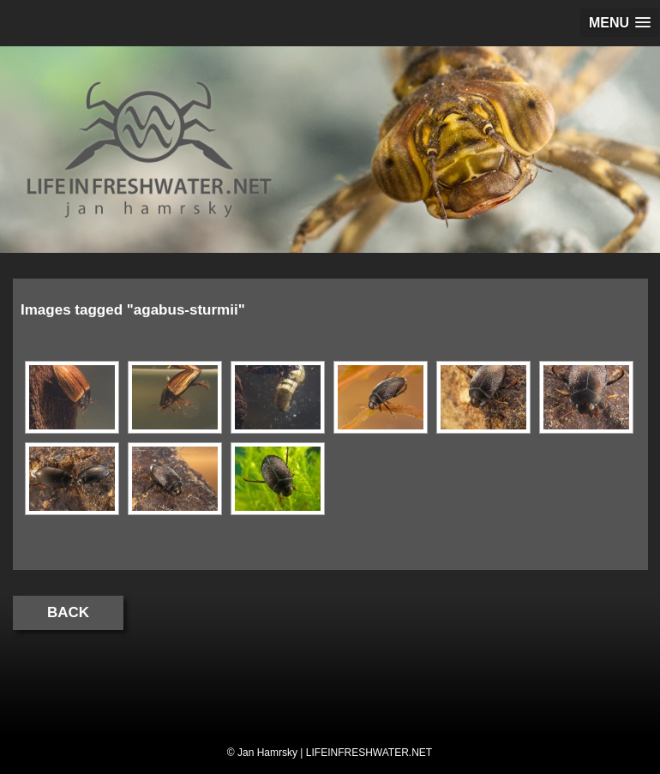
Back (68, 612)
